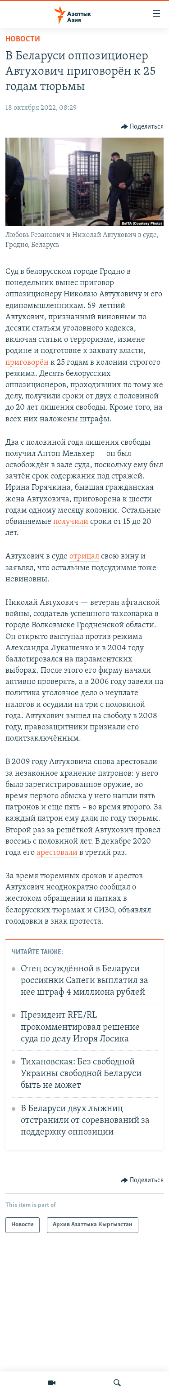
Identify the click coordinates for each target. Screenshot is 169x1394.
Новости (22, 39)
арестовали (58, 853)
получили (71, 522)
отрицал (84, 556)
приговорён (27, 362)
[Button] (142, 127)
